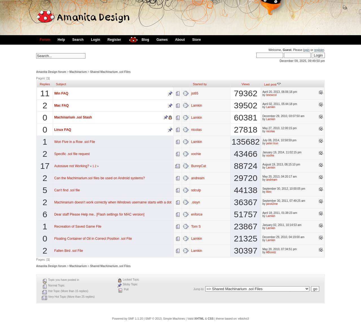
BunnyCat (198, 166)
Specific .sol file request (72, 154)
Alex (268, 191)
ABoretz (271, 252)
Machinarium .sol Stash (73, 117)
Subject (61, 84)
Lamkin (196, 105)
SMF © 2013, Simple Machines (165, 318)
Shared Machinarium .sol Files (110, 71)
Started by (200, 84)
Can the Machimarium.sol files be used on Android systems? (99, 178)
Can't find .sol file (67, 190)
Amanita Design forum (51, 71)
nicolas (196, 130)
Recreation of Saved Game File (77, 227)
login (306, 49)
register (319, 49)
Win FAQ (61, 93)
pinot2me (272, 203)
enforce (196, 214)
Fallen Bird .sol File (68, 251)
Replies (45, 84)
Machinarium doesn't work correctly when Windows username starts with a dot (112, 202)
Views (246, 84)
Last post (272, 84)
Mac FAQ (61, 105)
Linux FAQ (62, 130)
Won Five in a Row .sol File (74, 142)
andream (197, 178)
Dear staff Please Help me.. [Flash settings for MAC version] (99, 214)
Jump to (198, 289)
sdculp (196, 190)
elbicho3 (243, 318)
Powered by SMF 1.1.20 (127, 318)
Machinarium (78, 71)
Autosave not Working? (71, 166)
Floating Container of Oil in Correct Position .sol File (93, 239)
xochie (196, 154)
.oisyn (195, 202)
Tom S (196, 227)
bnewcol (271, 95)
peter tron (272, 143)
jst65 (194, 93)
